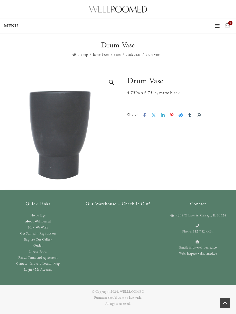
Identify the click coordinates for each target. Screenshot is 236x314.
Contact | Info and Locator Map (38, 264)
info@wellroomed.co (203, 248)
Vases (117, 55)
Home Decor (101, 55)
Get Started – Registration (38, 233)
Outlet (37, 246)
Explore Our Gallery (38, 240)
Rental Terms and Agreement (37, 258)
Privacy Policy (38, 252)
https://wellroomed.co (202, 254)
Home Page (38, 215)
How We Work (38, 227)
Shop (84, 55)
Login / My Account (38, 270)
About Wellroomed (38, 221)
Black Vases (133, 55)
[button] (111, 82)
